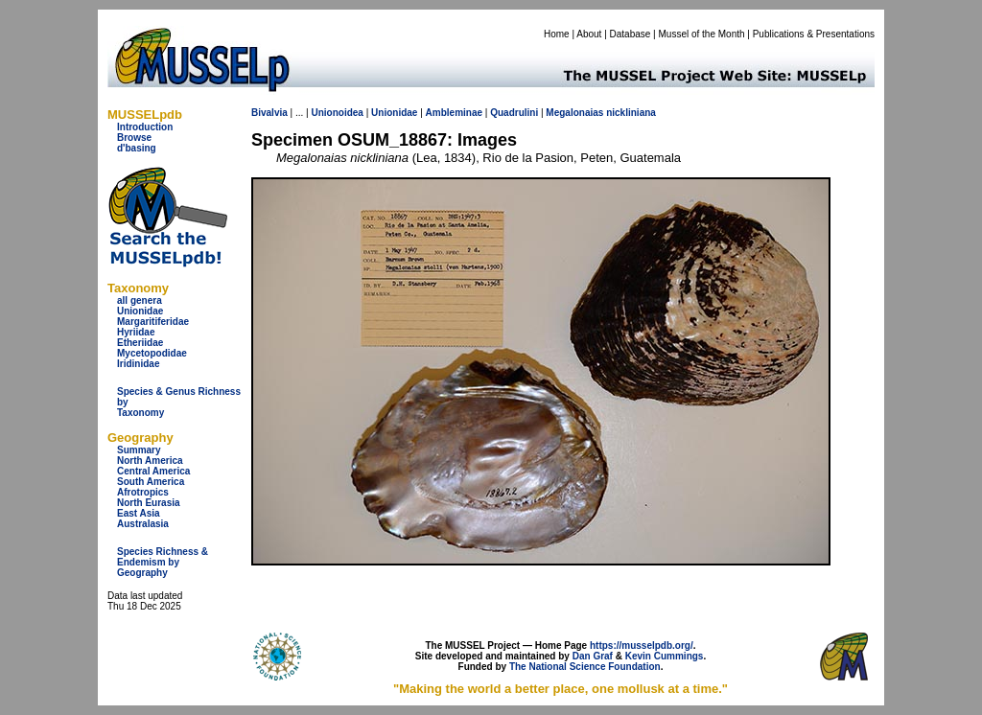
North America (150, 460)
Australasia (143, 524)
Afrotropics (143, 492)
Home (557, 34)
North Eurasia (148, 502)
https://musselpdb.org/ (641, 645)
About (588, 34)
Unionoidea (336, 112)
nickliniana (631, 112)
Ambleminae (454, 112)
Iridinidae (138, 363)
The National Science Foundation (585, 666)
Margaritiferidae (153, 321)
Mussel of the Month (702, 34)
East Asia (138, 513)
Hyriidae (135, 332)
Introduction (145, 127)
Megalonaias (574, 112)
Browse (134, 137)
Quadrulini (514, 112)
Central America (153, 471)
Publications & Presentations (814, 34)
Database (630, 34)
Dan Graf (593, 656)
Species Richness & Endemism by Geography (162, 562)
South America (150, 481)
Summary (139, 450)
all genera (139, 300)
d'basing (136, 148)
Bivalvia (269, 112)
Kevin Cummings (664, 656)
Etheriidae (140, 342)
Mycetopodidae (152, 353)
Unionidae (140, 311)
